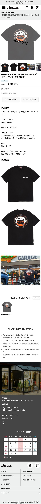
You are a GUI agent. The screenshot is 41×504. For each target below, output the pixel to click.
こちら (15, 337)
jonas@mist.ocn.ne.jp (15, 410)
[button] (3, 7)
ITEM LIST (5, 493)
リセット (36, 298)
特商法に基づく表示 (8, 93)
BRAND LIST (6, 488)
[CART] (37, 7)
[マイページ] (30, 465)
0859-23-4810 (12, 408)
